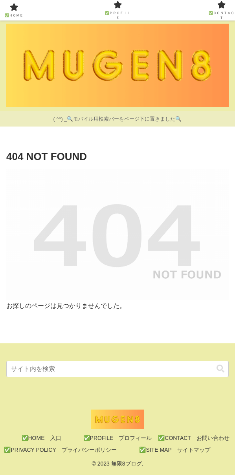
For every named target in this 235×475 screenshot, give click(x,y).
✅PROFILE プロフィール (117, 438)
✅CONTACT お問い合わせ (193, 438)
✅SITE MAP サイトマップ (174, 450)
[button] (220, 368)
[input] (117, 369)
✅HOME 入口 (41, 438)
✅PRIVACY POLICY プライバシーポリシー (60, 450)
